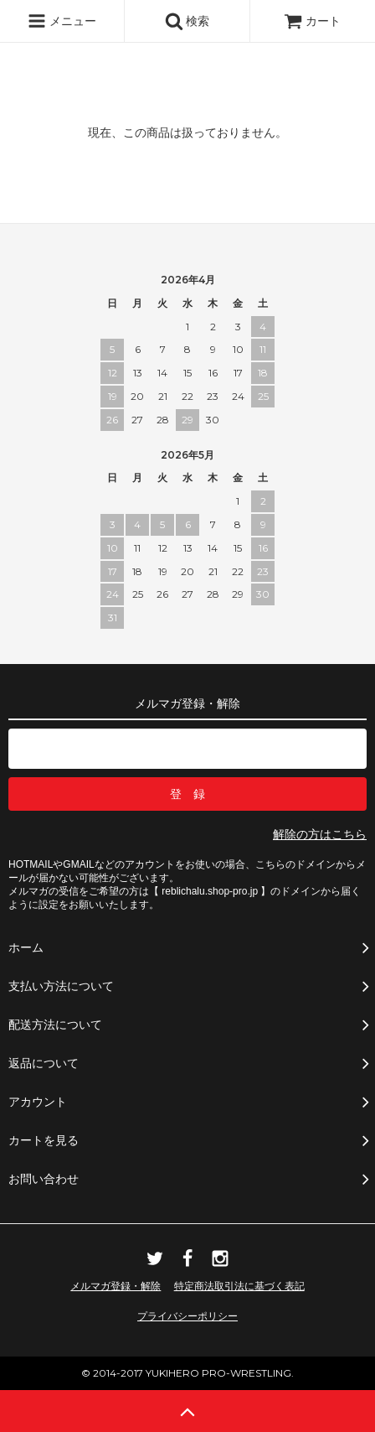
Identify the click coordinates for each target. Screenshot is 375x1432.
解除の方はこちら (320, 834)
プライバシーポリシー (187, 1316)
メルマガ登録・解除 (115, 1286)
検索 (187, 21)
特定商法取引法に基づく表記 (239, 1286)
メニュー (62, 21)
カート (312, 21)
